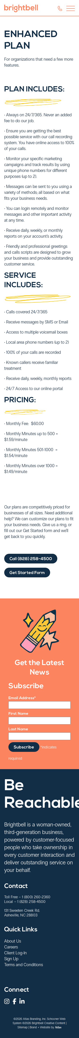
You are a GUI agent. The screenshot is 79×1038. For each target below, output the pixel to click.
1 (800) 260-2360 (36, 897)
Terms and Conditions (23, 964)
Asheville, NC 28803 (20, 915)
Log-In (21, 952)
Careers (11, 946)
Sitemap (22, 1027)
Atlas (58, 1027)
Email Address (22, 698)
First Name (18, 714)
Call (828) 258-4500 (30, 565)
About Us (12, 941)
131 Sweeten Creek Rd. (22, 910)
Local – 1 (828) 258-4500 (25, 901)
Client (10, 952)
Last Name (18, 729)
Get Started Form (27, 579)
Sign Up (11, 958)
